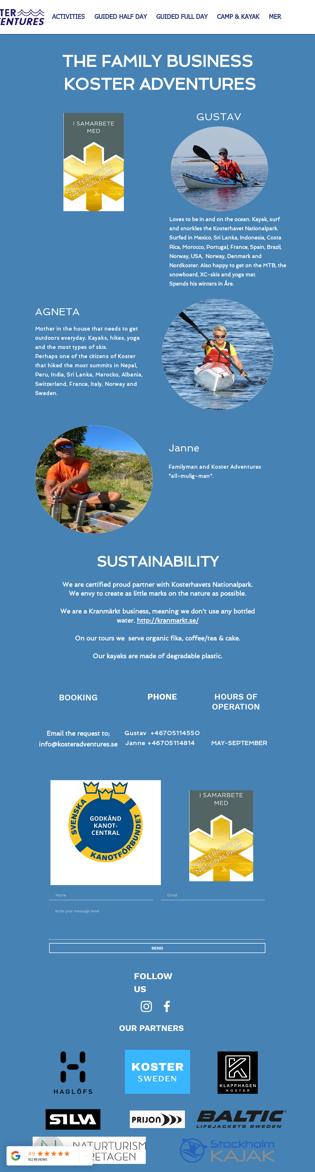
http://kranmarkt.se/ (168, 620)
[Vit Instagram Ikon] (146, 1006)
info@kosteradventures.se (78, 744)
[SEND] (157, 948)
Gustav (135, 732)
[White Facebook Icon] (166, 1006)
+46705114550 (175, 732)
